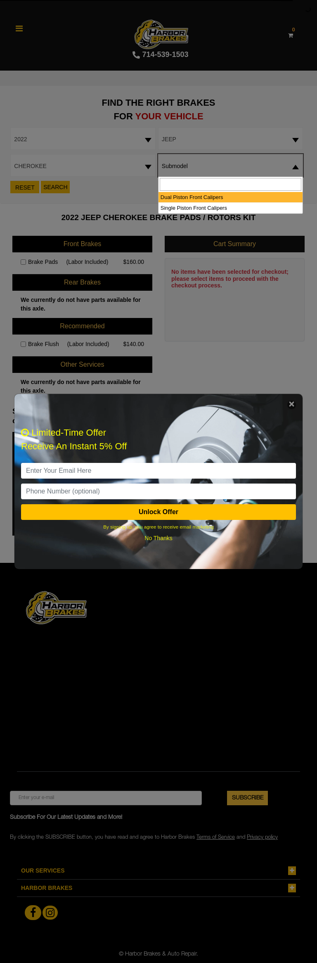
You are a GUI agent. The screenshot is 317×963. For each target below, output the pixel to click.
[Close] (292, 405)
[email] (158, 471)
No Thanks (158, 538)
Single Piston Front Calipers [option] (194, 208)
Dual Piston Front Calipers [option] (192, 197)
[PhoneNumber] (158, 491)
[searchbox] (230, 184)
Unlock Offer (158, 511)
